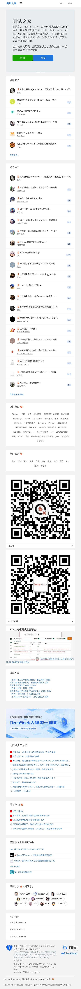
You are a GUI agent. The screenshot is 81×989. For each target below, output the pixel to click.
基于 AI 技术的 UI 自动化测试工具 (29, 849)
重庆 (36, 465)
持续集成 (62, 427)
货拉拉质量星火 (23, 332)
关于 (16, 946)
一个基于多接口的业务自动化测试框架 (37, 263)
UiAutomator (62, 432)
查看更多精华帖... (17, 394)
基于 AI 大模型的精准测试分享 (34, 241)
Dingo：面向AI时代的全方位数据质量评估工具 (34, 860)
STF (52, 432)
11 (69, 189)
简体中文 (18, 972)
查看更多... (14, 155)
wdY (33, 904)
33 (69, 320)
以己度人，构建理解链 (30, 382)
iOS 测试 (17, 432)
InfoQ (49, 963)
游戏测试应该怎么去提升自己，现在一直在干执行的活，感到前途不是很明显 (45, 765)
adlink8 (20, 904)
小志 (19, 288)
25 (69, 211)
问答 (29, 414)
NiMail (20, 125)
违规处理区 (62, 423)
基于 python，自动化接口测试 (26, 756)
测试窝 (35, 966)
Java (57, 436)
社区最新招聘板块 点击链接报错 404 (28, 820)
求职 (27, 436)
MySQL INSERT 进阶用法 (29, 111)
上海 (19, 461)
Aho (44, 904)
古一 (19, 277)
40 (69, 233)
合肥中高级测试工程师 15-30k (23, 685)
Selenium (42, 423)
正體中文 (27, 972)
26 (69, 298)
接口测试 (47, 414)
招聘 (23, 414)
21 (69, 385)
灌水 (57, 418)
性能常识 (65, 436)
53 (69, 363)
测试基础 (37, 414)
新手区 (27, 418)
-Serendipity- (22, 342)
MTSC (20, 436)
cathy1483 (58, 894)
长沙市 (43, 465)
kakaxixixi (59, 904)
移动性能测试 (42, 432)
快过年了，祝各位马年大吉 (29, 132)
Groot (17, 866)
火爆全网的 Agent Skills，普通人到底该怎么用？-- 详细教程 (39, 786)
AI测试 (56, 414)
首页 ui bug (18, 811)
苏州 (68, 461)
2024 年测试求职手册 (30, 252)
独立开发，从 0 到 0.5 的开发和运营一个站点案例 (34, 752)
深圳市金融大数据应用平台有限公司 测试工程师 (30, 691)
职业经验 (18, 423)
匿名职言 (65, 414)
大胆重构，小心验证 (22, 791)
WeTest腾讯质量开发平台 (42, 436)
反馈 (16, 949)
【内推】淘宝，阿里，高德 (21, 688)
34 (69, 341)
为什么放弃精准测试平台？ (32, 361)
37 (69, 222)
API (29, 949)
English (36, 972)
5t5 (18, 256)
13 (69, 124)
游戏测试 (40, 440)
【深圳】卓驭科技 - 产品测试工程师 (25, 694)
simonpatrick (23, 364)
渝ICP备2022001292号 (40, 979)
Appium (15, 414)
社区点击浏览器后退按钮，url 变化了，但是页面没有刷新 (37, 828)
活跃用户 (23, 946)
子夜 (19, 147)
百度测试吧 (45, 966)
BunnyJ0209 (22, 894)
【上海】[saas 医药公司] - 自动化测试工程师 (29, 696)
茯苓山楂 (20, 234)
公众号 (40, 546)
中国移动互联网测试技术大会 (41, 946)
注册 (61, 3)
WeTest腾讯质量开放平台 (34, 963)
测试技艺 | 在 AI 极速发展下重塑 (35, 209)
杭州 (31, 461)
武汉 (56, 461)
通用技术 (64, 418)
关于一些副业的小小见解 (31, 198)
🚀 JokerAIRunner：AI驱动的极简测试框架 (33, 855)
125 (68, 255)
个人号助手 (40, 621)
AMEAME (21, 245)
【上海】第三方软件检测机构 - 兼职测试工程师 (30, 679)
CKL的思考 (21, 386)
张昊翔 (19, 212)
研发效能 (48, 418)
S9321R (22, 899)
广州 (37, 461)
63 (69, 200)
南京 (50, 461)
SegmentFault (23, 966)
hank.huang (22, 223)
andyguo (21, 190)
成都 (43, 461)
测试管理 (52, 427)
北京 (13, 461)
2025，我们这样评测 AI (31, 285)
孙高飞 (19, 375)
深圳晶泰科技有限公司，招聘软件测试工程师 (29, 682)
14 (69, 266)
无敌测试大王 (22, 201)
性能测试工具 (30, 423)
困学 (19, 310)
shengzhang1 (54, 899)
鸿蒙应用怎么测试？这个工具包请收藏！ (38, 350)
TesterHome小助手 (25, 353)
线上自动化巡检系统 (23, 872)
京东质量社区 (29, 432)
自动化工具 (17, 418)
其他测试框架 (21, 427)
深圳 (25, 461)
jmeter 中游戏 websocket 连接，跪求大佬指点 (33, 769)
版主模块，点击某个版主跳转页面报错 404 (31, 815)
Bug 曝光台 (37, 418)
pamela (37, 899)
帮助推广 (36, 949)
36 (69, 244)
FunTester (21, 114)
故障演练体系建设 (28, 328)
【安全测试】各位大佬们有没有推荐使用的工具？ (34, 778)
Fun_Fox (20, 136)
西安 (62, 461)
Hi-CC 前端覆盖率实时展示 (17, 662)
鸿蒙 (14, 436)
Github (22, 949)
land (19, 103)
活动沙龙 (42, 427)
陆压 (19, 266)
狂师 (19, 92)
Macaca (32, 427)
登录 (70, 3)
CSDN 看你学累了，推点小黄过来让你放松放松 (33, 824)
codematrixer (23, 321)
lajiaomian (40, 894)
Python (52, 423)
